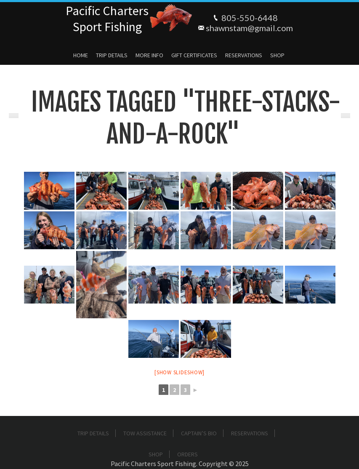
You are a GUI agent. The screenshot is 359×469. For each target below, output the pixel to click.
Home (80, 55)
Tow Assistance (145, 433)
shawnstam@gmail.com (249, 28)
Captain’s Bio (199, 433)
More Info (149, 55)
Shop (277, 55)
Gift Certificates (194, 55)
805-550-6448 (249, 18)
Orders (187, 454)
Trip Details (112, 55)
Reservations (243, 55)
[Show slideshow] (179, 372)
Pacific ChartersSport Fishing (107, 19)
